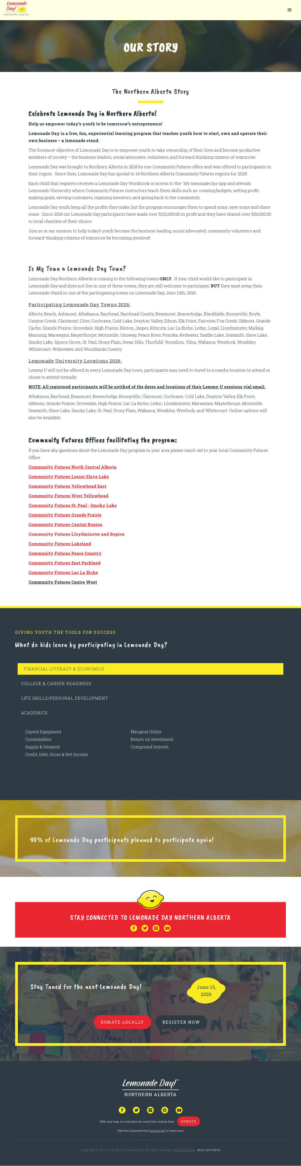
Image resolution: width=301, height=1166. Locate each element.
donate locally (122, 1022)
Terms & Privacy (183, 1150)
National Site (157, 1130)
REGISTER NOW (181, 1022)
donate (188, 1121)
